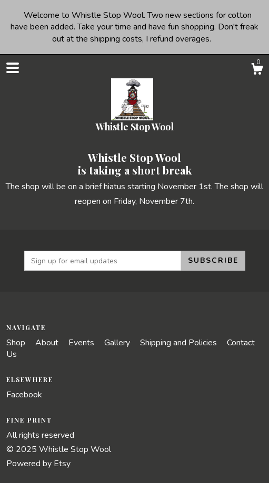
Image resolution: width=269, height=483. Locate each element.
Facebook (24, 394)
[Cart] (257, 71)
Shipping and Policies (179, 342)
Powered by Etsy (38, 463)
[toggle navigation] (12, 68)
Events (82, 342)
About (48, 342)
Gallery (118, 342)
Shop (16, 342)
